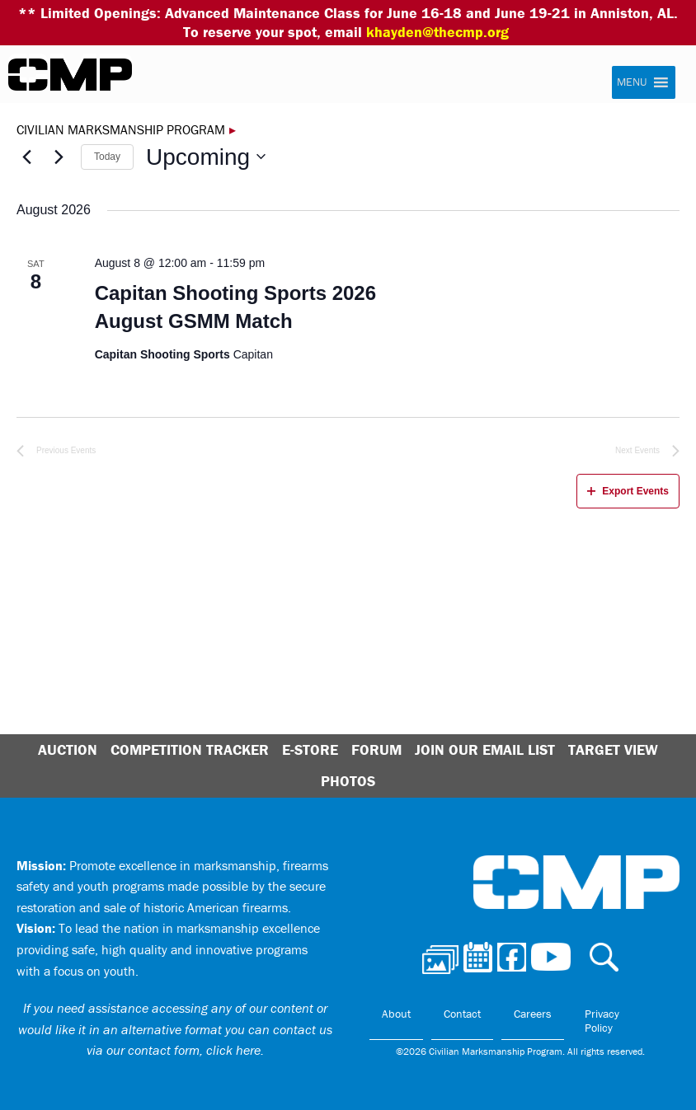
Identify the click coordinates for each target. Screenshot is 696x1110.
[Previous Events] (26, 156)
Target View (613, 749)
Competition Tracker (190, 749)
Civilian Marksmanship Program (70, 75)
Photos (348, 780)
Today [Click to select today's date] (107, 156)
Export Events (628, 491)
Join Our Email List (485, 749)
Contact (462, 1013)
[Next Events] (58, 156)
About (396, 1013)
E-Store (310, 749)
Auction (67, 749)
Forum (376, 749)
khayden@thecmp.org (437, 31)
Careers (533, 1013)
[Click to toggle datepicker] (206, 157)
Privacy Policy (602, 1021)
